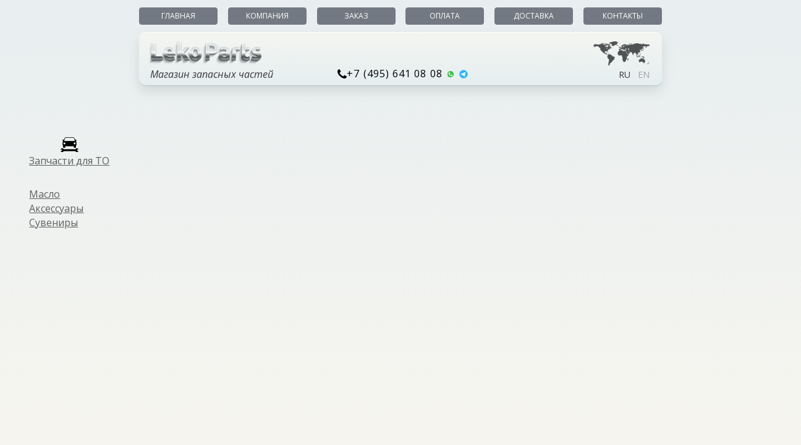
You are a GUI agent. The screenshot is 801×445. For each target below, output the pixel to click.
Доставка (534, 16)
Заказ (356, 16)
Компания (267, 16)
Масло (44, 194)
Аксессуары (56, 208)
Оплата (445, 16)
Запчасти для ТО (69, 160)
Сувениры (53, 222)
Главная (178, 16)
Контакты (623, 16)
